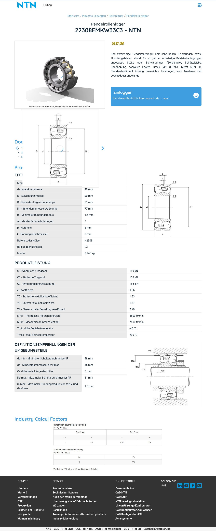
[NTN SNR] (26, 5)
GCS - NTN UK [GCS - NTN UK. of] (84, 528)
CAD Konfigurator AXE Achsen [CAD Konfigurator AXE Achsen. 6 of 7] (133, 510)
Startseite (73, 15)
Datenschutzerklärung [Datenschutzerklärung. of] (157, 528)
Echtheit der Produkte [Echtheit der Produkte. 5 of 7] (31, 510)
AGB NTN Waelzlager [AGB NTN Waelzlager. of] (108, 528)
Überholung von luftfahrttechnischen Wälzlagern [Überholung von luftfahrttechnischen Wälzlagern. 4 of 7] (75, 503)
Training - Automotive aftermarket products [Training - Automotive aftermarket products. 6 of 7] (79, 514)
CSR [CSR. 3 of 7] (20, 501)
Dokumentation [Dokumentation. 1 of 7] (124, 488)
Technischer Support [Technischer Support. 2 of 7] (65, 492)
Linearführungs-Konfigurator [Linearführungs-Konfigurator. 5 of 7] (133, 505)
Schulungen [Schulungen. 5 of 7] (60, 510)
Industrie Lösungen (94, 15)
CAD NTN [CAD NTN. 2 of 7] (121, 492)
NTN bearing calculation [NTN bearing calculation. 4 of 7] (130, 501)
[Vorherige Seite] (17, 148)
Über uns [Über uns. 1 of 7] (23, 488)
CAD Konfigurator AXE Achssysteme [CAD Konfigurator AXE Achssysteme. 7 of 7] (128, 516)
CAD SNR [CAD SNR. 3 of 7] (121, 497)
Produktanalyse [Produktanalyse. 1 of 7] (62, 488)
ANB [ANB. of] (48, 528)
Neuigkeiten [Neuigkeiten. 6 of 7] (25, 514)
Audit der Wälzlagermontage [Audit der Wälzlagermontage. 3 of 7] (70, 497)
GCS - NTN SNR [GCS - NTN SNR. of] (63, 528)
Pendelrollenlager (137, 15)
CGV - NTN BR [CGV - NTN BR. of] (132, 528)
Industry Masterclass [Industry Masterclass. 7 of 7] (65, 518)
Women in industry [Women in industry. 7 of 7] (29, 518)
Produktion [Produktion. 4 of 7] (24, 505)
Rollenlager (116, 15)
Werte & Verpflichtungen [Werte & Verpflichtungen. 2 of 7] (27, 495)
